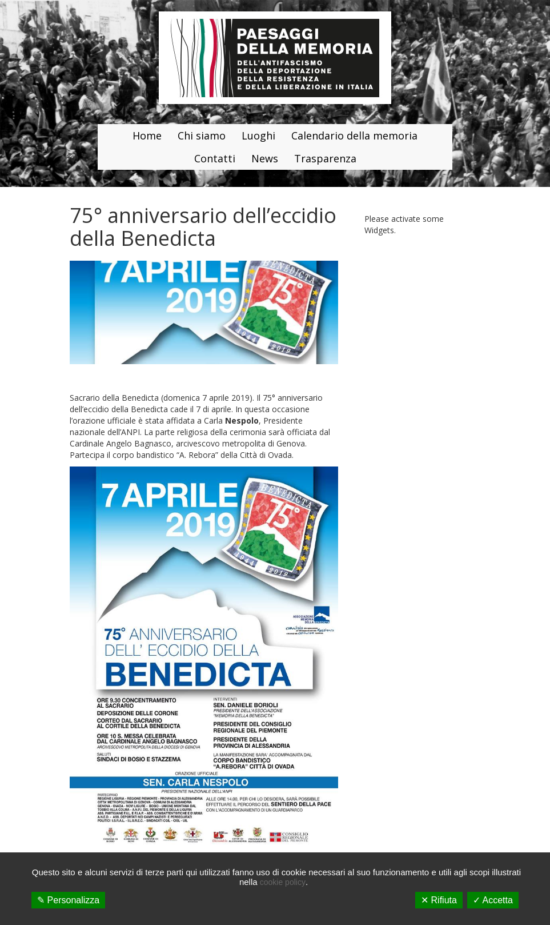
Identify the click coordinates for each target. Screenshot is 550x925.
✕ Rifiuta (439, 900)
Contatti (214, 158)
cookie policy (283, 882)
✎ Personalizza (68, 900)
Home (147, 135)
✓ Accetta (493, 900)
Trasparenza (325, 158)
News (264, 158)
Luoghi (258, 135)
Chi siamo (202, 135)
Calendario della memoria (354, 135)
